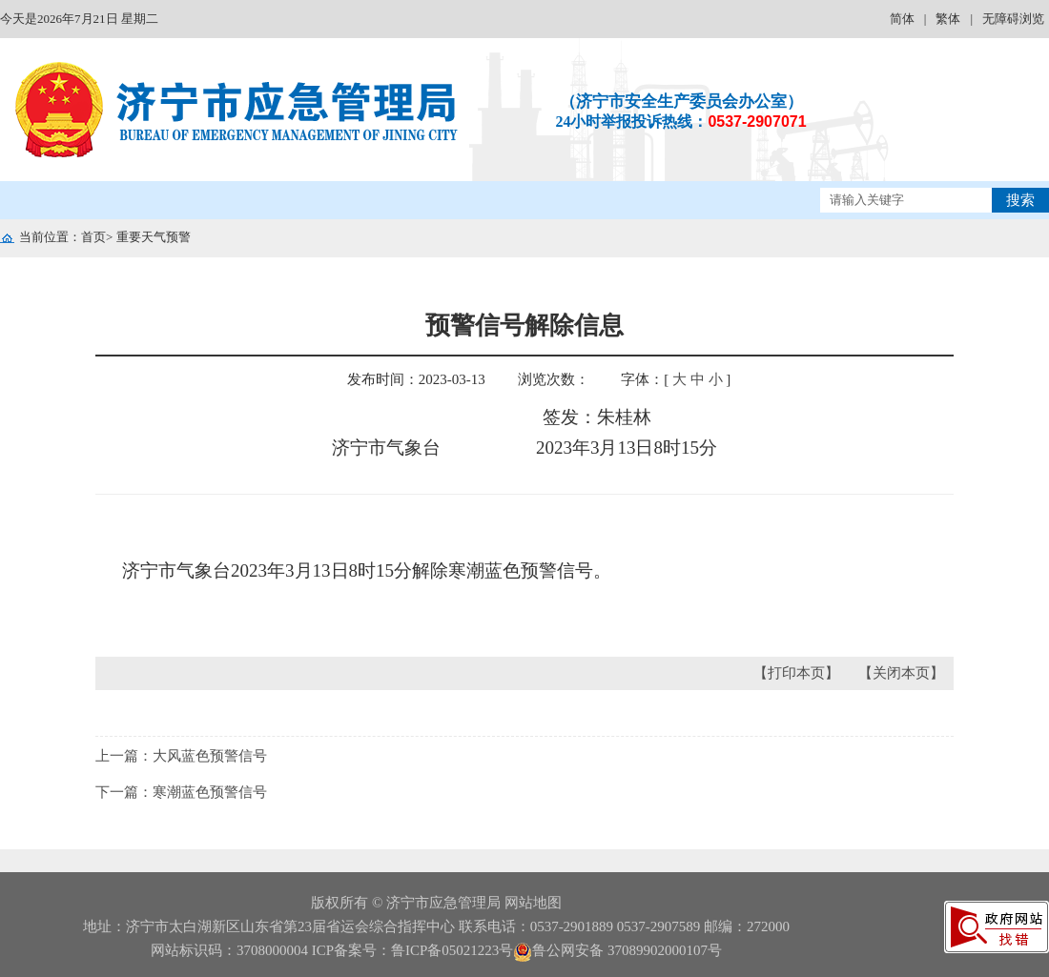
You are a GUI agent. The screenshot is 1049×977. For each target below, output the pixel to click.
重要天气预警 (153, 237)
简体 (902, 18)
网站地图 (533, 902)
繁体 (948, 18)
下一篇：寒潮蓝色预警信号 (181, 792)
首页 (93, 237)
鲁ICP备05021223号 (452, 950)
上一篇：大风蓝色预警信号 (181, 755)
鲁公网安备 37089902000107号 (617, 950)
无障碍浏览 (1013, 18)
